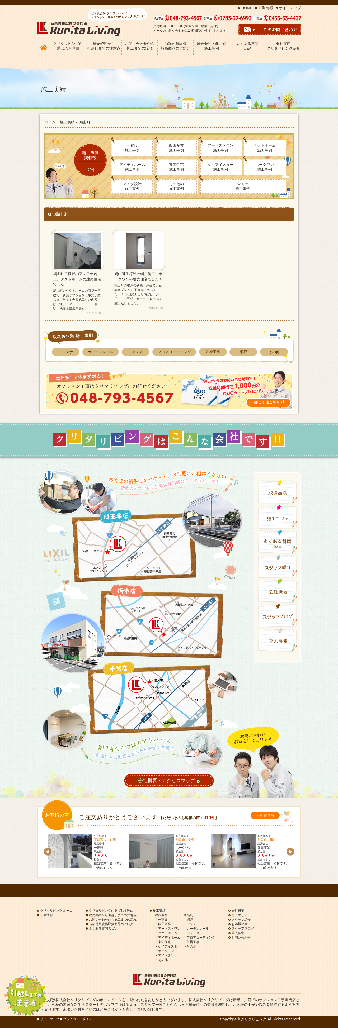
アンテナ (65, 352)
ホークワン (264, 166)
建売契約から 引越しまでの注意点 (103, 45)
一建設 (132, 147)
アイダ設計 (132, 186)
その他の (176, 186)
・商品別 (186, 915)
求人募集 (238, 933)
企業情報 (265, 8)
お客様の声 (239, 924)
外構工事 (212, 352)
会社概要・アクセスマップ (169, 781)
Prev (47, 852)
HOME (246, 8)
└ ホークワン (164, 951)
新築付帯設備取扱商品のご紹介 (111, 924)
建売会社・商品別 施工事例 (211, 45)
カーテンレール (101, 352)
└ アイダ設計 (164, 955)
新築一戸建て (244, 1000)
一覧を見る (265, 815)
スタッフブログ (243, 928)
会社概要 (238, 910)
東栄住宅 (176, 166)
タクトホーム (264, 147)
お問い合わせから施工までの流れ (113, 919)
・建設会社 (160, 915)
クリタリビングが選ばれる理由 (111, 910)
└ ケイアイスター (167, 946)
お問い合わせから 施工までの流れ (139, 45)
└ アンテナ (191, 924)
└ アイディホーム (167, 937)
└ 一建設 (161, 919)
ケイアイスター (220, 166)
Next (290, 852)
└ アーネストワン (167, 928)
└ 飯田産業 (163, 924)
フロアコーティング (174, 352)
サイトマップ (290, 8)
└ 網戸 (188, 919)
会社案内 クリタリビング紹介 (283, 45)
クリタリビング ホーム (56, 910)
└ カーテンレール (196, 928)
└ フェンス (191, 933)
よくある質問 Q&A (247, 45)
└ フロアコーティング (199, 937)
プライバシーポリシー (79, 1019)
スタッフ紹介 (241, 919)
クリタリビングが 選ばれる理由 (68, 45)
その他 (274, 352)
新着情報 (46, 915)
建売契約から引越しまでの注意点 (113, 915)
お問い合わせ (241, 937)
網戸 (243, 352)
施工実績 (159, 910)
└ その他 (161, 960)
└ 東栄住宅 (163, 942)
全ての (242, 186)
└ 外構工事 (191, 942)
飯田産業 (176, 147)
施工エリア (239, 915)
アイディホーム (132, 166)
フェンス (135, 352)
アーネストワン (220, 147)
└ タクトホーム (166, 933)
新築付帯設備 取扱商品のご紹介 (175, 45)
